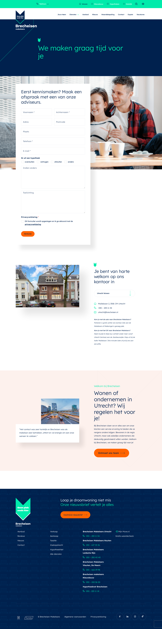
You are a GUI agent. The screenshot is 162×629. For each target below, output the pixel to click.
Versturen (28, 234)
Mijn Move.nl (122, 531)
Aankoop (54, 536)
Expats (130, 15)
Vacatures (140, 15)
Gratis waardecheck (124, 536)
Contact (121, 15)
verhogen (44, 162)
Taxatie (53, 540)
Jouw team (62, 15)
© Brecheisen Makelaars (49, 616)
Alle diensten (56, 554)
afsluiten (58, 162)
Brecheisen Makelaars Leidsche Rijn (93, 551)
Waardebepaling (107, 15)
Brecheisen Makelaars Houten (97, 540)
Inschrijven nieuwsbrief (73, 515)
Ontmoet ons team (108, 453)
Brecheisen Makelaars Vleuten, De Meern (93, 563)
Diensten (73, 15)
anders (71, 162)
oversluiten (29, 162)
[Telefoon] (53, 141)
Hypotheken (113, 4)
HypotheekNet (56, 549)
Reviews (21, 536)
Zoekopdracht (56, 545)
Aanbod (85, 15)
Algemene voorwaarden (75, 616)
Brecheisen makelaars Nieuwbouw (93, 576)
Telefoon (41, 4)
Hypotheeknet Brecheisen (95, 586)
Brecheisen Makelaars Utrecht (97, 531)
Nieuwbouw (97, 4)
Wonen (83, 4)
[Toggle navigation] (137, 4)
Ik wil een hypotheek (30, 158)
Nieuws (95, 15)
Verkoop (54, 531)
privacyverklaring (33, 224)
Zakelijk (127, 4)
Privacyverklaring (30, 217)
